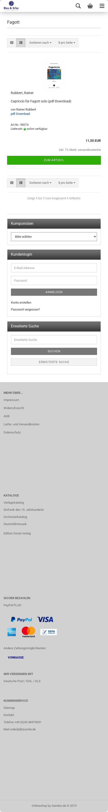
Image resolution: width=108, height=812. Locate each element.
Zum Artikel (54, 160)
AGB (7, 416)
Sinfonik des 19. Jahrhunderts (24, 509)
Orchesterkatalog (15, 517)
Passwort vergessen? (25, 309)
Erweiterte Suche (54, 362)
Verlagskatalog (14, 502)
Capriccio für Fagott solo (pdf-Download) (41, 101)
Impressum (11, 400)
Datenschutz (12, 432)
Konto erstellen (21, 302)
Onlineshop (39, 805)
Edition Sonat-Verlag (17, 533)
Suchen (54, 351)
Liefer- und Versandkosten (21, 424)
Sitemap (9, 708)
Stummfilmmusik (15, 524)
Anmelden (54, 292)
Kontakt (9, 715)
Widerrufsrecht (14, 408)
